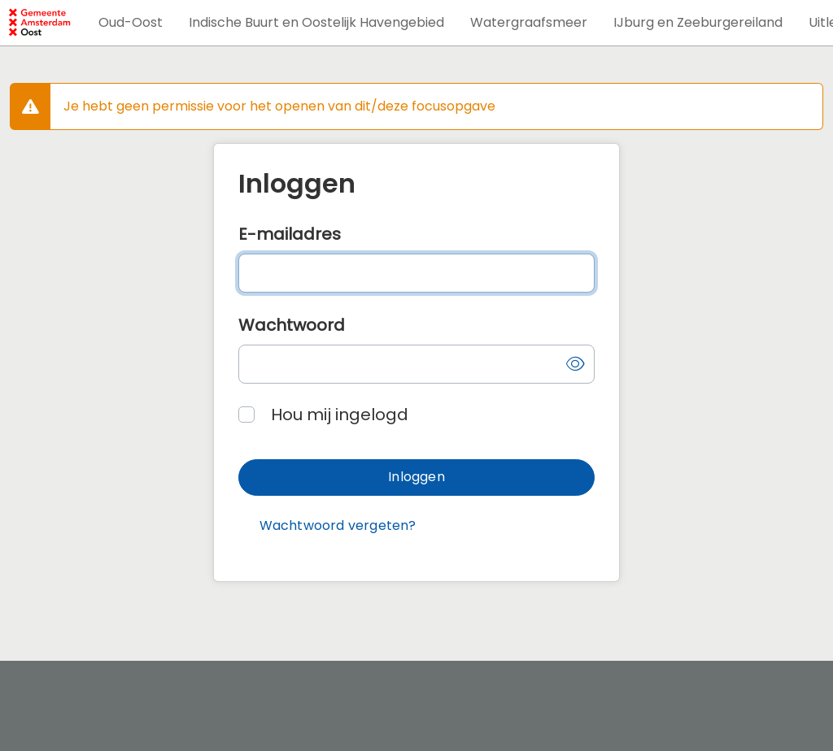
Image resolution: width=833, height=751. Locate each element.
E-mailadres (289, 234)
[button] (130, 23)
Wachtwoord (291, 325)
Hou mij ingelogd (339, 414)
